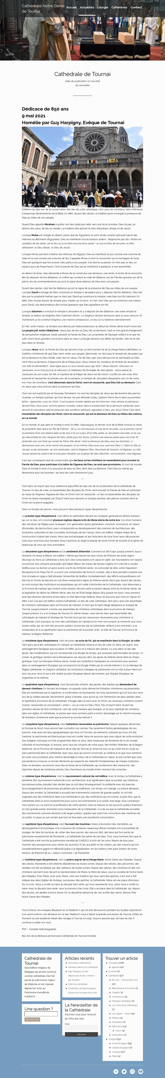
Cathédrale (119, 7)
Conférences (118, 997)
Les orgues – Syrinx (121, 1013)
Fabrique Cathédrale (121, 1001)
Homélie (91, 936)
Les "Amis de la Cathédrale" (125, 1005)
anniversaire (54, 936)
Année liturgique (119, 1043)
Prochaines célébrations (79, 963)
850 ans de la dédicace (34, 936)
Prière (114, 1056)
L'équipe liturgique (120, 1047)
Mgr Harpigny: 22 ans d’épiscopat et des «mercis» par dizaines (81, 975)
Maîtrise (115, 1018)
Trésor (118, 1030)
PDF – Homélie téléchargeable (39, 929)
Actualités (87, 7)
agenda (115, 967)
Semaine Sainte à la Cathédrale (83, 967)
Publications (117, 1035)
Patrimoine (117, 1026)
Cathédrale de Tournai (74, 936)
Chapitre (116, 992)
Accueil (71, 7)
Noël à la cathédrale (77, 984)
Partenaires (117, 1022)
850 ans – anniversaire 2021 (125, 980)
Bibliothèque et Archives (123, 988)
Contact (136, 7)
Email (67, 1024)
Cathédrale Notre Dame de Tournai (43, 9)
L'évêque (116, 1052)
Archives (113, 971)
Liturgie (102, 7)
